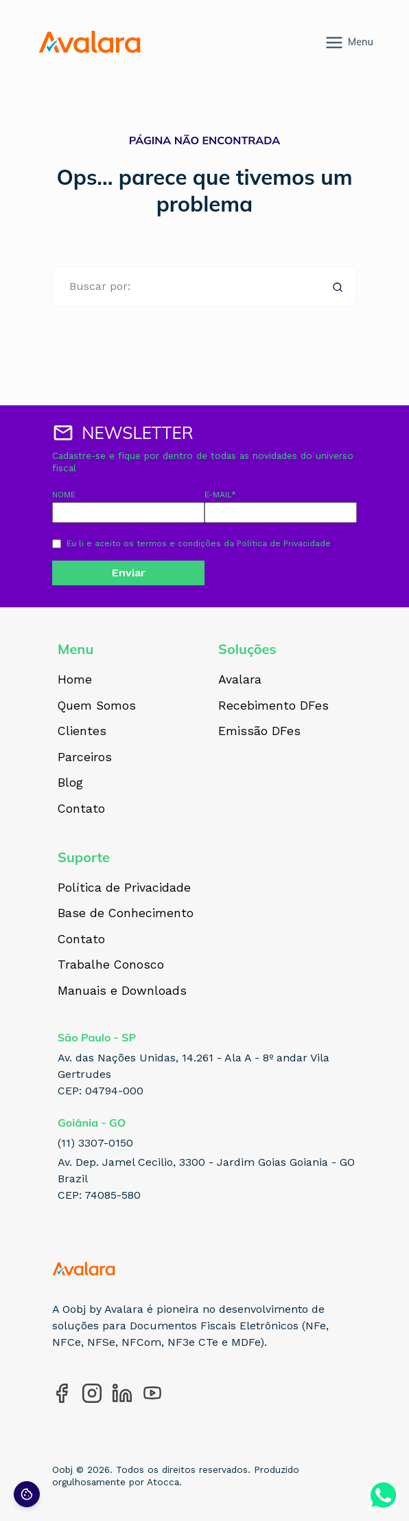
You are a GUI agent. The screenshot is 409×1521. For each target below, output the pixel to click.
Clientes (82, 731)
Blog (70, 783)
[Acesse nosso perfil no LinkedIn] (122, 1393)
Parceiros (85, 758)
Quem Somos (97, 706)
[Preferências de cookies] (27, 1494)
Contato (81, 809)
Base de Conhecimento (126, 914)
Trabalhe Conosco (111, 965)
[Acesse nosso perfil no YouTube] (152, 1393)
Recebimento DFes (273, 706)
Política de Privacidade (284, 543)
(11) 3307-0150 (95, 1142)
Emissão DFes (259, 731)
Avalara (239, 680)
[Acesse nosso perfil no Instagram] (92, 1393)
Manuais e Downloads (122, 991)
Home (75, 680)
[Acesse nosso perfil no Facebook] (61, 1393)
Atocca (163, 1481)
